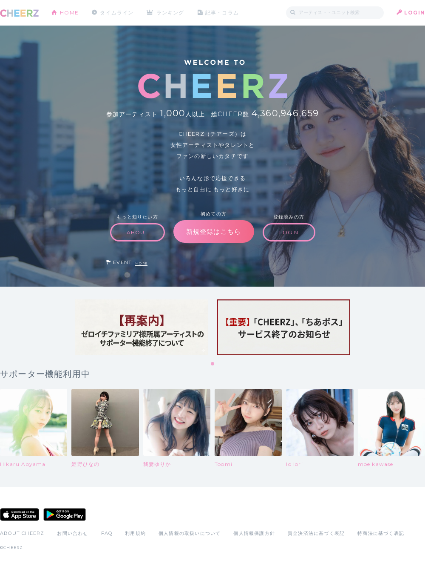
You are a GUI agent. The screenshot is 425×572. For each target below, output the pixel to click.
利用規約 (135, 533)
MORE (141, 263)
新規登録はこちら (213, 231)
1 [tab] (213, 364)
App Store (19, 514)
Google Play (64, 514)
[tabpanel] (141, 327)
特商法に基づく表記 (380, 533)
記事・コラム (222, 12)
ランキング (170, 12)
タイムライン (116, 12)
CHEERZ (19, 13)
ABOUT (137, 232)
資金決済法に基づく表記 (316, 533)
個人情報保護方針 (254, 533)
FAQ (107, 533)
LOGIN (414, 12)
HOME (69, 12)
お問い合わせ (72, 533)
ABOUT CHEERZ (22, 533)
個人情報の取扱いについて (190, 533)
